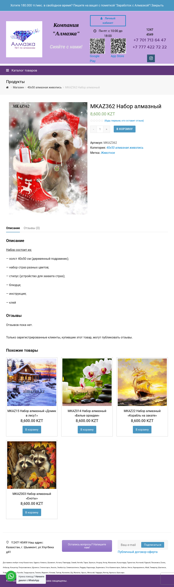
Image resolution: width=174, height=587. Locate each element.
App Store (117, 56)
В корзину (125, 129)
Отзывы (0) (32, 228)
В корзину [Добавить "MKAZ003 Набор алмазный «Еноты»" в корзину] (31, 512)
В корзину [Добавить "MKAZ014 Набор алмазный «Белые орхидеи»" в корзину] (87, 429)
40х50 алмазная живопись (125, 147)
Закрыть (157, 5)
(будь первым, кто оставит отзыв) (124, 120)
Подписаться (152, 545)
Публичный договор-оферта (138, 552)
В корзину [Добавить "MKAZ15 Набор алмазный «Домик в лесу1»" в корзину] (31, 429)
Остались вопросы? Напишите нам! (87, 546)
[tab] (13, 228)
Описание (13, 228)
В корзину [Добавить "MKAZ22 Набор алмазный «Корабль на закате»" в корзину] (142, 429)
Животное (108, 153)
